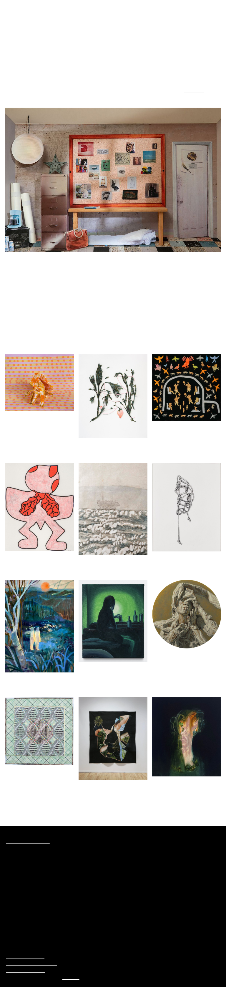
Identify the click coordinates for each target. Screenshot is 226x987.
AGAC (23, 940)
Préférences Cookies (28, 956)
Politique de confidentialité (35, 963)
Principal (80, 977)
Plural (25, 23)
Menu (214, 7)
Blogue (193, 89)
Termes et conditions (28, 970)
